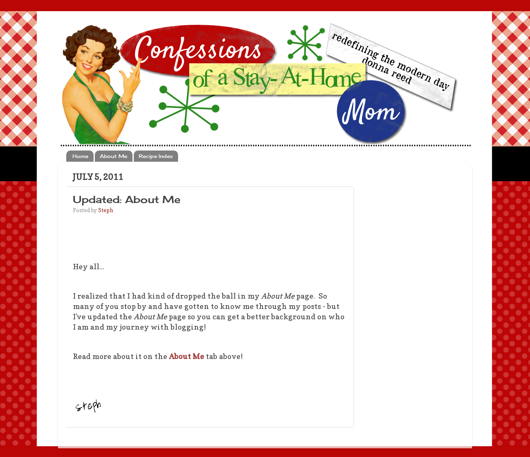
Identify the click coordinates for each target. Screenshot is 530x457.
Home (80, 156)
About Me (113, 156)
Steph (105, 210)
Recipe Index (156, 156)
